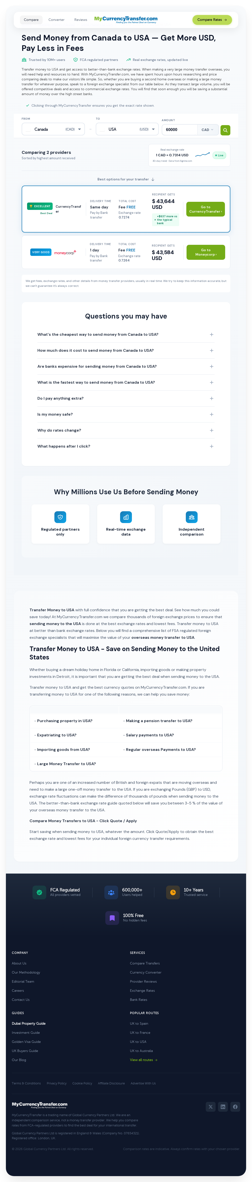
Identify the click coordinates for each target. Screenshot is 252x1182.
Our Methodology (26, 972)
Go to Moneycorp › (206, 252)
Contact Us (21, 1000)
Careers (18, 990)
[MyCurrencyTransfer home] (126, 20)
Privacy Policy (56, 1083)
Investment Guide (26, 1033)
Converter (56, 20)
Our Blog (19, 1060)
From (26, 118)
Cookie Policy (82, 1083)
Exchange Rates (142, 990)
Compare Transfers (145, 963)
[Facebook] (235, 1107)
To (98, 118)
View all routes (144, 1060)
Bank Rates (138, 1000)
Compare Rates (212, 20)
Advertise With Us (143, 1083)
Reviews (80, 20)
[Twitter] (211, 1107)
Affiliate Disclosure (111, 1083)
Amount (168, 118)
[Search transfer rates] (221, 129)
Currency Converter (145, 972)
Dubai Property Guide (29, 1023)
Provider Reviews (143, 981)
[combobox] (53, 129)
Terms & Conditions (26, 1083)
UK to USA (138, 1042)
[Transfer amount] (175, 129)
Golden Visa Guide (26, 1042)
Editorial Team (23, 981)
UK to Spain (139, 1023)
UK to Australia (141, 1051)
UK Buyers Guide (25, 1051)
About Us (19, 963)
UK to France (140, 1033)
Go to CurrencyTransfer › (205, 209)
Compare (31, 20)
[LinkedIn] (223, 1107)
